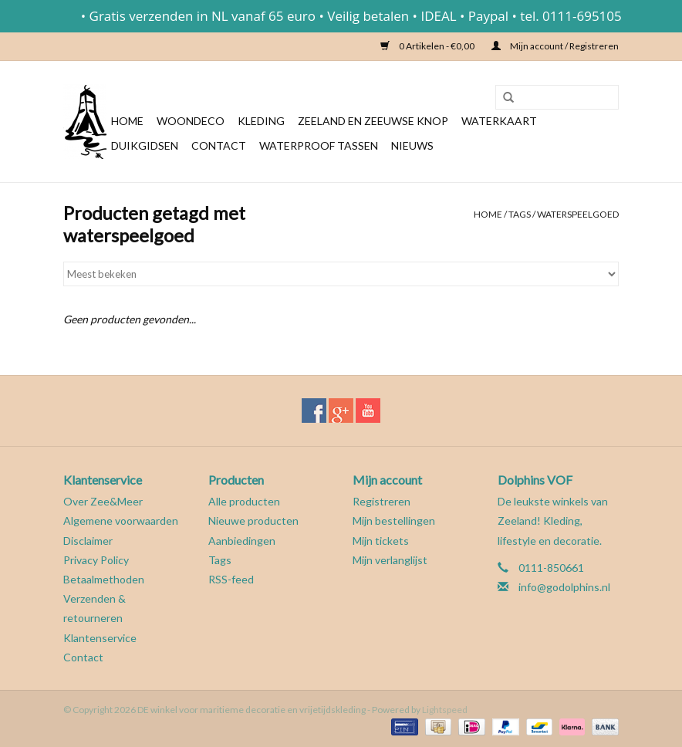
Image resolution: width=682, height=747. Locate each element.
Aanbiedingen (241, 540)
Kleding (261, 120)
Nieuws (412, 145)
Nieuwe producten (253, 520)
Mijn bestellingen (394, 520)
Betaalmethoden (103, 579)
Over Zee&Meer (103, 501)
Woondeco (191, 120)
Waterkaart (499, 120)
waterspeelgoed (578, 214)
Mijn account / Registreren (555, 46)
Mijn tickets (381, 540)
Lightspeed (445, 709)
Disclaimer (88, 540)
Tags (519, 214)
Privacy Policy (96, 559)
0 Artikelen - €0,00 (428, 46)
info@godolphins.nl (564, 586)
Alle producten (244, 501)
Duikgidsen (144, 145)
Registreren (381, 501)
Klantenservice (100, 637)
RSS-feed (231, 579)
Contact (218, 145)
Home (127, 120)
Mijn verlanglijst (390, 559)
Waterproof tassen (318, 145)
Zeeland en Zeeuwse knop (373, 120)
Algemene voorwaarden (120, 520)
